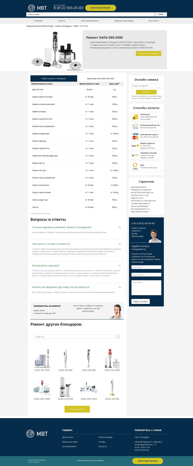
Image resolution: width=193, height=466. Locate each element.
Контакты (154, 20)
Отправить (146, 92)
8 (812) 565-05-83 (142, 450)
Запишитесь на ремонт (47, 305)
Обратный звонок (100, 8)
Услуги (61, 20)
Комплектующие (105, 437)
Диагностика (67, 437)
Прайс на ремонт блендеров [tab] (54, 78)
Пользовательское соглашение (90, 460)
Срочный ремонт (90, 20)
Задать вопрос (140, 301)
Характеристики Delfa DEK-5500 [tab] (100, 78)
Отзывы (101, 442)
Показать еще (77, 409)
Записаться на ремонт (148, 53)
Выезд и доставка (124, 20)
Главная (38, 20)
